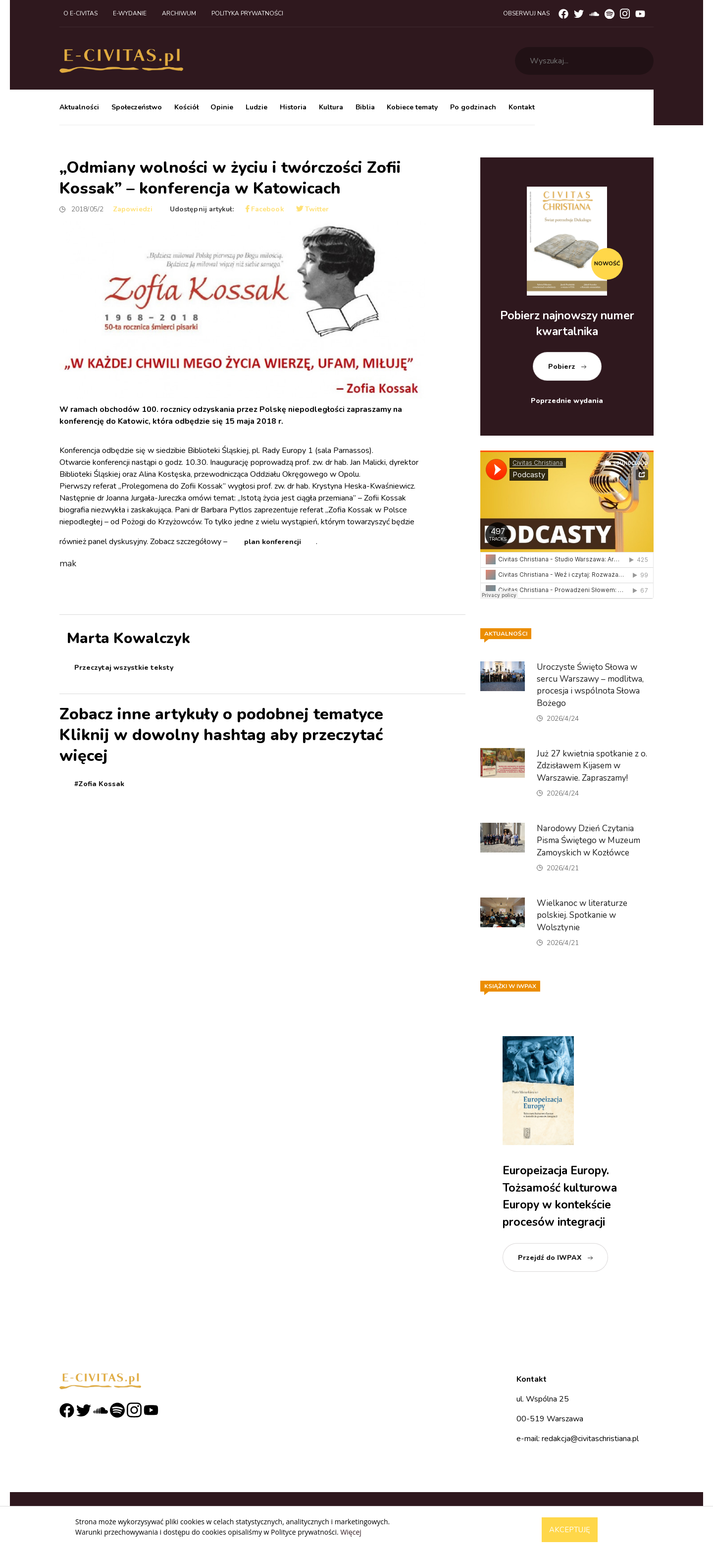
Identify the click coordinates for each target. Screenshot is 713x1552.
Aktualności (79, 107)
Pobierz (561, 366)
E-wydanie (130, 13)
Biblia (365, 107)
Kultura (331, 107)
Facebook (265, 209)
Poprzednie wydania (567, 400)
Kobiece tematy (412, 107)
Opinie (221, 107)
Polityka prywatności (247, 13)
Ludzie (256, 107)
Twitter (312, 209)
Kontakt (522, 107)
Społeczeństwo (136, 107)
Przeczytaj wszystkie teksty (123, 667)
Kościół (186, 107)
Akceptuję (569, 1530)
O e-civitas (80, 13)
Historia (293, 107)
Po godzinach (473, 107)
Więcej (350, 1532)
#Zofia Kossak (99, 784)
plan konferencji (272, 542)
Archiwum (179, 13)
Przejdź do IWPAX (550, 1257)
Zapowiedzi (133, 209)
